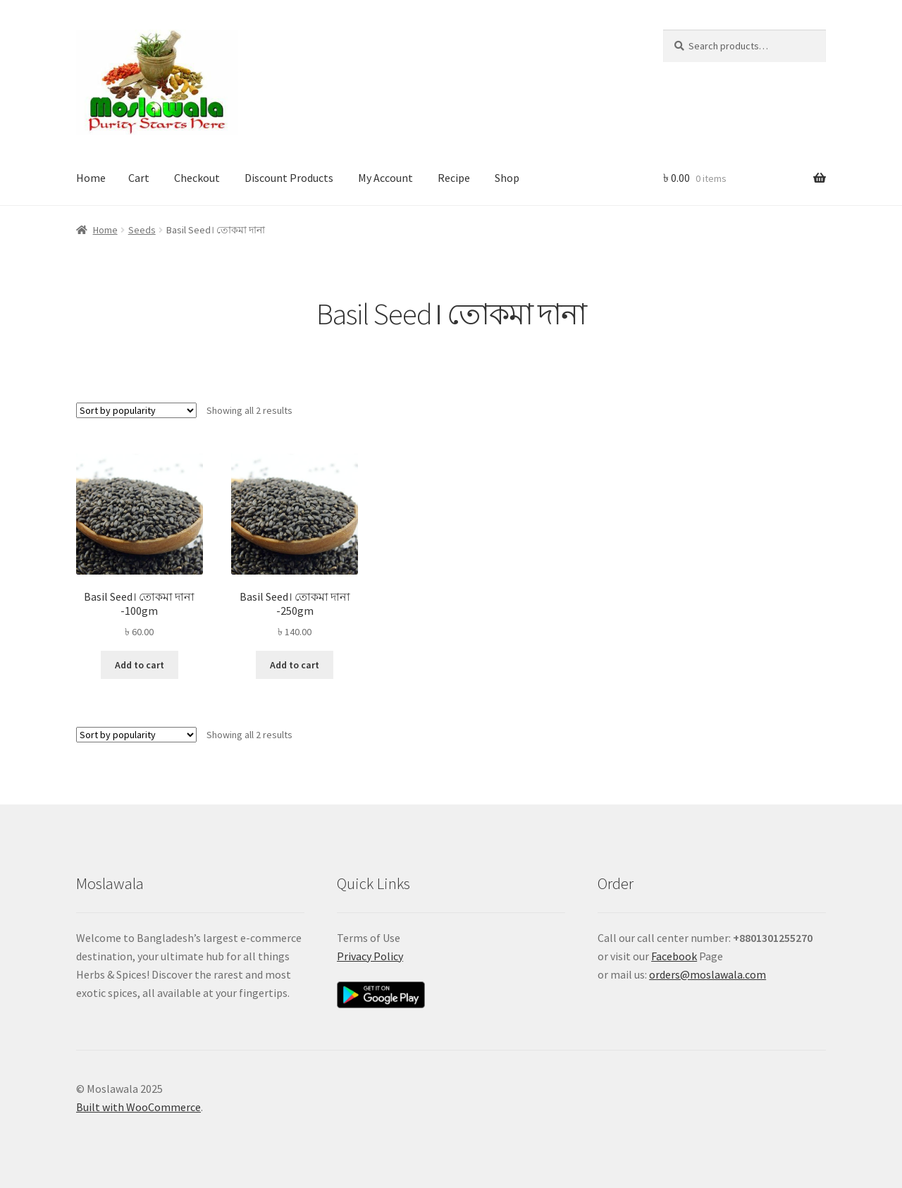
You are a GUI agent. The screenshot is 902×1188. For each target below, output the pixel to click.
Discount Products (289, 178)
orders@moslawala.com (707, 974)
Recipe (454, 178)
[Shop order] (136, 410)
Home (91, 178)
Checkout (197, 178)
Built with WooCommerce (138, 1107)
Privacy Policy (370, 956)
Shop (507, 178)
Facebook (674, 956)
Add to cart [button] (139, 665)
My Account (385, 178)
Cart (138, 178)
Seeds (142, 229)
